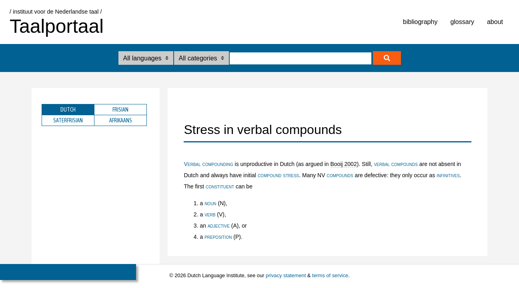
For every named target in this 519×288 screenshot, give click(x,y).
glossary (462, 21)
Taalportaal (57, 26)
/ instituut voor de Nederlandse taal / (56, 11)
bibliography (420, 21)
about (495, 21)
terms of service (330, 275)
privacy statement (286, 275)
